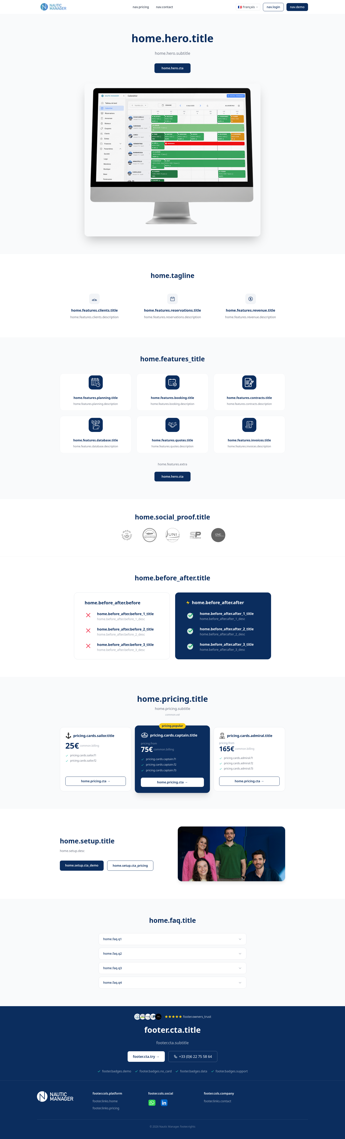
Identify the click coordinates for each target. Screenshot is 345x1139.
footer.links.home (105, 1101)
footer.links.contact (217, 1101)
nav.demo (297, 7)
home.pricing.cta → (95, 781)
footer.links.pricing (106, 1108)
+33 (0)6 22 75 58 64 (193, 1056)
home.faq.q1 (172, 939)
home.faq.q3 (172, 968)
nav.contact (164, 7)
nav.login (273, 7)
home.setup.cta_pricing (130, 865)
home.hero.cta (172, 68)
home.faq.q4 (172, 982)
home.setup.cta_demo (81, 865)
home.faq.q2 (172, 953)
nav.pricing (141, 7)
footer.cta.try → (146, 1056)
